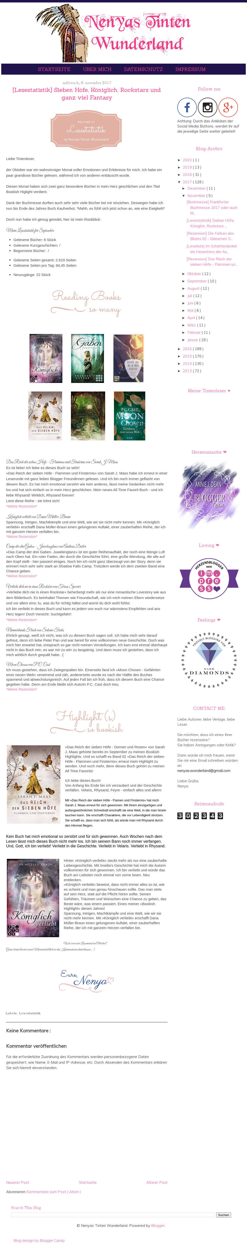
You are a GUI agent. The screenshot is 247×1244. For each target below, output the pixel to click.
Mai (190, 310)
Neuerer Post (17, 1182)
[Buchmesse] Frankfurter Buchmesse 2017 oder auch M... (212, 207)
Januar (193, 339)
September (197, 281)
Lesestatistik (30, 1013)
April (191, 317)
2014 (188, 363)
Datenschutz (144, 69)
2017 (188, 182)
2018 (188, 174)
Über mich (98, 69)
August (194, 288)
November (196, 195)
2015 (188, 356)
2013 (188, 371)
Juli (190, 295)
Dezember (196, 188)
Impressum (190, 69)
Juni (190, 303)
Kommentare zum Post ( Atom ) (53, 1191)
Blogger (158, 1225)
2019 (188, 167)
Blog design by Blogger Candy (39, 1240)
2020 (188, 160)
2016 (188, 348)
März (192, 325)
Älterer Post (157, 1182)
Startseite (55, 69)
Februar (194, 332)
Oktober (194, 273)
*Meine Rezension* (21, 506)
